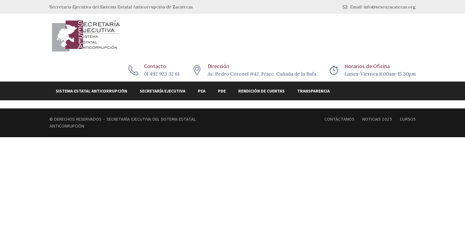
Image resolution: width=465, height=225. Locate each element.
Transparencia (313, 91)
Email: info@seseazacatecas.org (379, 7)
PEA (201, 91)
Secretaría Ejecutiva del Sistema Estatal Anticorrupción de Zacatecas (121, 7)
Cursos (408, 119)
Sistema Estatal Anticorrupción (91, 91)
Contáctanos (339, 119)
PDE (222, 91)
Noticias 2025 (377, 119)
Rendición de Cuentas (261, 91)
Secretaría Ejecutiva (162, 91)
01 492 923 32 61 (161, 74)
